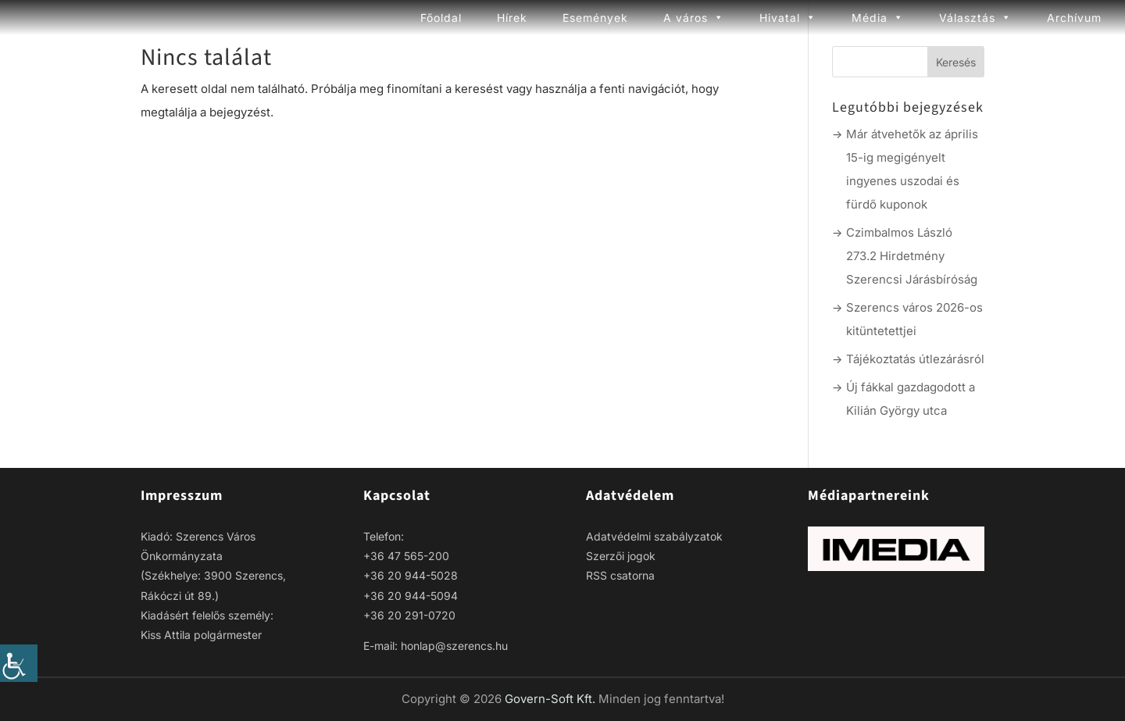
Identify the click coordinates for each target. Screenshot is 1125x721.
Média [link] (878, 17)
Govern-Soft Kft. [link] (551, 698)
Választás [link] (975, 17)
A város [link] (693, 17)
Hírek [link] (512, 17)
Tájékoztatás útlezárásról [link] (915, 359)
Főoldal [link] (441, 17)
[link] (19, 663)
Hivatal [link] (787, 17)
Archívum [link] (1074, 17)
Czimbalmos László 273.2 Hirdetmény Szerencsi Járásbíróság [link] (911, 256)
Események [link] (595, 17)
